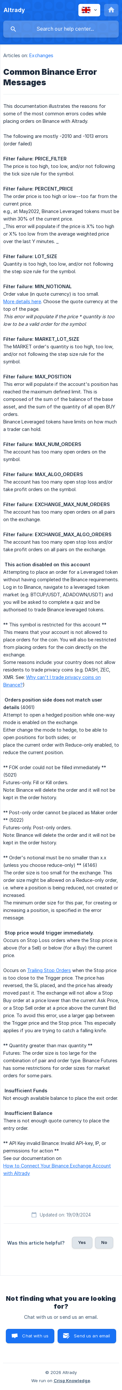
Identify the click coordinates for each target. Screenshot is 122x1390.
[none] (14, 10)
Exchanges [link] (41, 55)
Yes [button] (82, 1242)
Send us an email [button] (92, 1335)
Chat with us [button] (35, 1335)
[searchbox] (61, 29)
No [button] (104, 1242)
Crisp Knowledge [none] (72, 1380)
